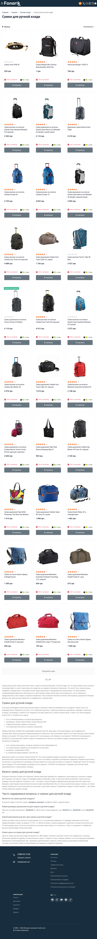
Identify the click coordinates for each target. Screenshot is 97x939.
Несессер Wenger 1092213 (78, 65)
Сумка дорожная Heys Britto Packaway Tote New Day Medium (16, 513)
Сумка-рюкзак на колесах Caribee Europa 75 (46, 193)
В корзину (16, 85)
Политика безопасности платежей (63, 887)
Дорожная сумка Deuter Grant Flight (79, 128)
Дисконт (54, 868)
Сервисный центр (57, 865)
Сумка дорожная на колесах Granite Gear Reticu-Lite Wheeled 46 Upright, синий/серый (48, 129)
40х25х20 (90, 810)
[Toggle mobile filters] (6, 27)
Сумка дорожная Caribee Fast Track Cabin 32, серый (47, 258)
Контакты (54, 857)
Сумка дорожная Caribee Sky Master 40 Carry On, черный (79, 448)
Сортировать (88, 27)
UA (52, 895)
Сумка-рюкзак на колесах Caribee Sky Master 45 (14, 386)
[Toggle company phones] (83, 3)
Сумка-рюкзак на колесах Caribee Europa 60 (14, 193)
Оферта (15, 912)
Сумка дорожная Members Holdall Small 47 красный (14, 640)
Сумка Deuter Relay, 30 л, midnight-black (77, 513)
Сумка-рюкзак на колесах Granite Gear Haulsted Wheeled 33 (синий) (79, 322)
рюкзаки (40, 802)
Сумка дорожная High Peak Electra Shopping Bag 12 (46, 448)
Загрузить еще (48, 671)
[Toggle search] (86, 3)
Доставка (16, 901)
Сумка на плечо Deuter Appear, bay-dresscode (79, 640)
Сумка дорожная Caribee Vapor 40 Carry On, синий (48, 513)
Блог (52, 872)
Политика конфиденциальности (62, 883)
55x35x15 (66, 810)
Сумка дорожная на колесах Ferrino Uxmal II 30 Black (15, 321)
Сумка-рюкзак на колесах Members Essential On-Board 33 (79, 386)
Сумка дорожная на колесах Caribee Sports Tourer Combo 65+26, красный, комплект (15, 449)
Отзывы (53, 861)
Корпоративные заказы (59, 876)
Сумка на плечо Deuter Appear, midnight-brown (16, 575)
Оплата (15, 897)
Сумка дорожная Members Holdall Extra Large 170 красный (48, 640)
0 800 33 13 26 (24, 854)
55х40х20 (29, 810)
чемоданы (32, 802)
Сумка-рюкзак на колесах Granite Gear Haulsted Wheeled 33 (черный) (15, 129)
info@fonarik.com (24, 862)
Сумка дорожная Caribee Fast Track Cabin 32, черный (47, 386)
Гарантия (16, 905)
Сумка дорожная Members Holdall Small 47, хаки (78, 575)
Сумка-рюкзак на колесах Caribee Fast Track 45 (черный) (16, 258)
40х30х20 (76, 810)
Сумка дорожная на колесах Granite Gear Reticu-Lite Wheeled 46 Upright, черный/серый (80, 194)
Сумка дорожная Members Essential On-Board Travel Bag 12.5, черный (47, 576)
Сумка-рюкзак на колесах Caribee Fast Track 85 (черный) (47, 321)
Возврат (16, 909)
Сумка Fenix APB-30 (11, 65)
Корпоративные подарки (59, 880)
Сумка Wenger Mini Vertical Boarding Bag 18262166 (46, 66)
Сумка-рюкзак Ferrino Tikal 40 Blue (79, 258)
